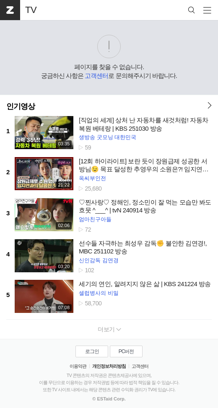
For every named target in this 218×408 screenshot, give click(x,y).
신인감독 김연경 (99, 260)
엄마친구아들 (95, 219)
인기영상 (20, 106)
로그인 (92, 351)
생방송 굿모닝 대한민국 (107, 137)
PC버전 (126, 351)
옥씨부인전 (92, 178)
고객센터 (96, 75)
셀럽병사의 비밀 (99, 293)
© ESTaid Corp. (108, 398)
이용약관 (78, 366)
